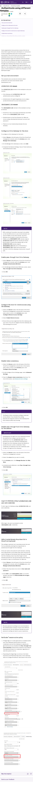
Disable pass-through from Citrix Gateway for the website (14, 36)
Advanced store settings (21, 378)
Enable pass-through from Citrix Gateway (11, 28)
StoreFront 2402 (15, 5)
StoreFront (6, 5)
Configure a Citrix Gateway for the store (10, 25)
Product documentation (13, 2)
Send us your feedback (7, 779)
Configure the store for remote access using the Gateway (14, 30)
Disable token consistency (8, 33)
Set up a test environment (8, 22)
